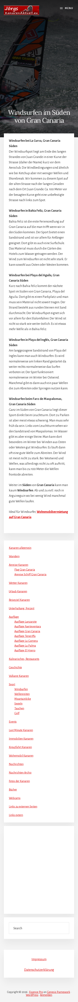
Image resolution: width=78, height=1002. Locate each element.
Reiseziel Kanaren (19, 599)
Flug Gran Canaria (24, 569)
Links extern (16, 815)
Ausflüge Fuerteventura (27, 626)
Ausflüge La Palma (25, 645)
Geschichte (15, 667)
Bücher (13, 789)
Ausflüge (14, 616)
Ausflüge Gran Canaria (27, 631)
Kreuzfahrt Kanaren (20, 747)
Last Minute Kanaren (21, 730)
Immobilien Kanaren (21, 738)
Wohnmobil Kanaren (21, 755)
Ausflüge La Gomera (26, 640)
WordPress (32, 995)
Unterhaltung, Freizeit (21, 608)
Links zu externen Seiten (23, 806)
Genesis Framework (58, 992)
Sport (12, 684)
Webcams (14, 798)
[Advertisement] (39, 61)
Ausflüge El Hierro (24, 650)
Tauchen (19, 708)
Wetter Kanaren (18, 582)
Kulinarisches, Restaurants (24, 658)
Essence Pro (36, 992)
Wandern (14, 556)
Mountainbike (22, 698)
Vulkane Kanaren (19, 675)
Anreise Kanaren (18, 564)
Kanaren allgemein (20, 547)
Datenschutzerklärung (39, 970)
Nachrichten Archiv (20, 772)
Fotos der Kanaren (19, 781)
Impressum (39, 959)
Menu (69, 8)
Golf (16, 713)
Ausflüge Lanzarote (25, 621)
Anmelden (46, 995)
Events (13, 721)
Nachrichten (16, 764)
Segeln (18, 703)
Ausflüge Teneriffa (25, 636)
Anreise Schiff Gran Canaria (30, 574)
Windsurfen (21, 689)
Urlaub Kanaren (18, 591)
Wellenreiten (22, 694)
